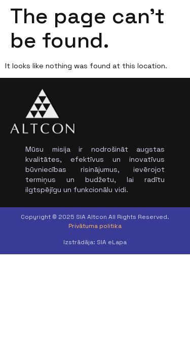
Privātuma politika (95, 226)
